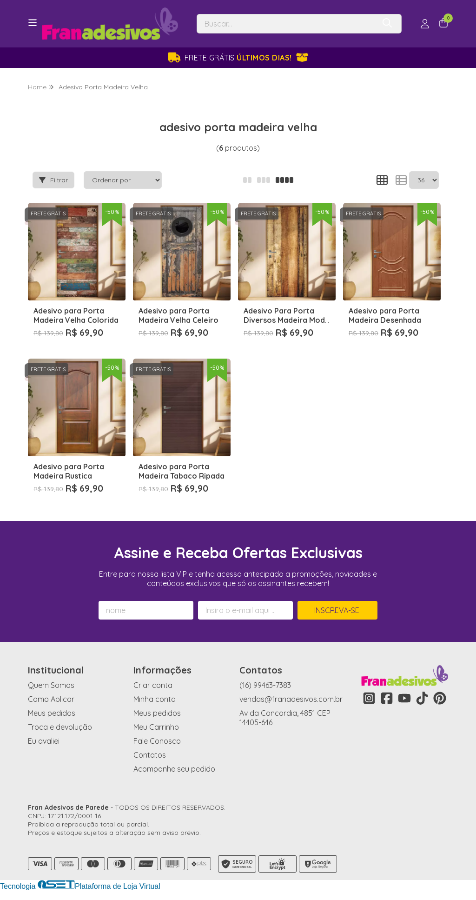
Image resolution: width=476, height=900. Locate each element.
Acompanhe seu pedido (174, 768)
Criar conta (152, 685)
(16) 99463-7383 (265, 685)
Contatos (149, 755)
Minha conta (154, 699)
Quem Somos (51, 685)
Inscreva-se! (337, 610)
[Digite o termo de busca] (286, 23)
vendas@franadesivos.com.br (291, 699)
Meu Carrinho (156, 727)
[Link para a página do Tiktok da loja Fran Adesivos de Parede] (422, 698)
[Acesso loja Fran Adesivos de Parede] (425, 23)
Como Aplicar (51, 699)
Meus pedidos (51, 713)
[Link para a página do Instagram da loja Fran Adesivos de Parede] (369, 698)
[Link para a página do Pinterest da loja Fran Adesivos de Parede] (439, 698)
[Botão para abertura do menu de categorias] (32, 22)
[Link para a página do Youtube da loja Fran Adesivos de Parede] (404, 698)
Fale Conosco (157, 741)
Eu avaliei (44, 741)
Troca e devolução (60, 727)
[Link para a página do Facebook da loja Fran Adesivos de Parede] (386, 698)
